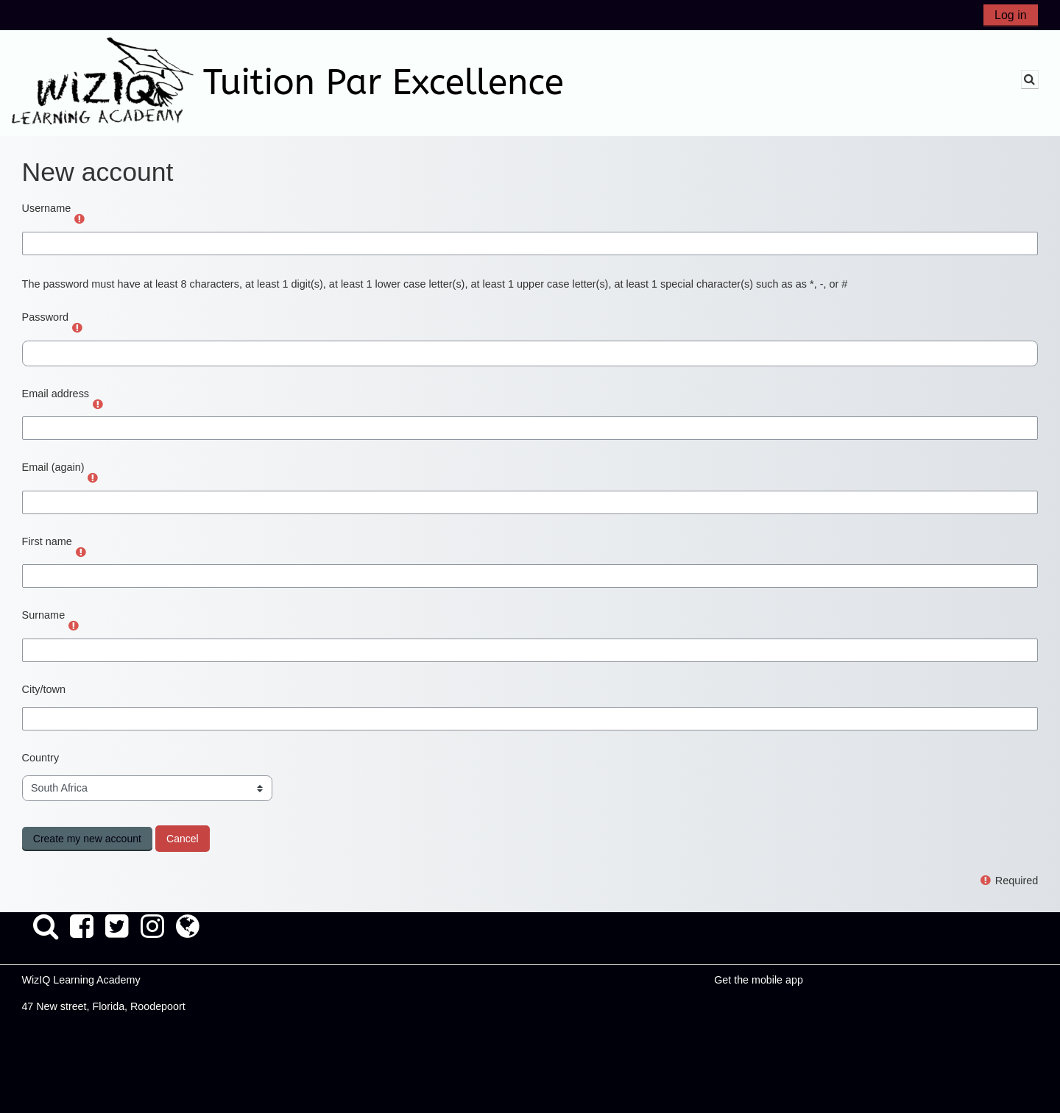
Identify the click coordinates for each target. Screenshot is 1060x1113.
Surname (44, 615)
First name (47, 541)
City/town (44, 689)
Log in (1010, 15)
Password (45, 317)
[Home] (102, 82)
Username (46, 208)
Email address (55, 393)
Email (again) (53, 467)
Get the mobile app (758, 980)
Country (41, 758)
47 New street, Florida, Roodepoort (103, 1006)
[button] (1030, 79)
